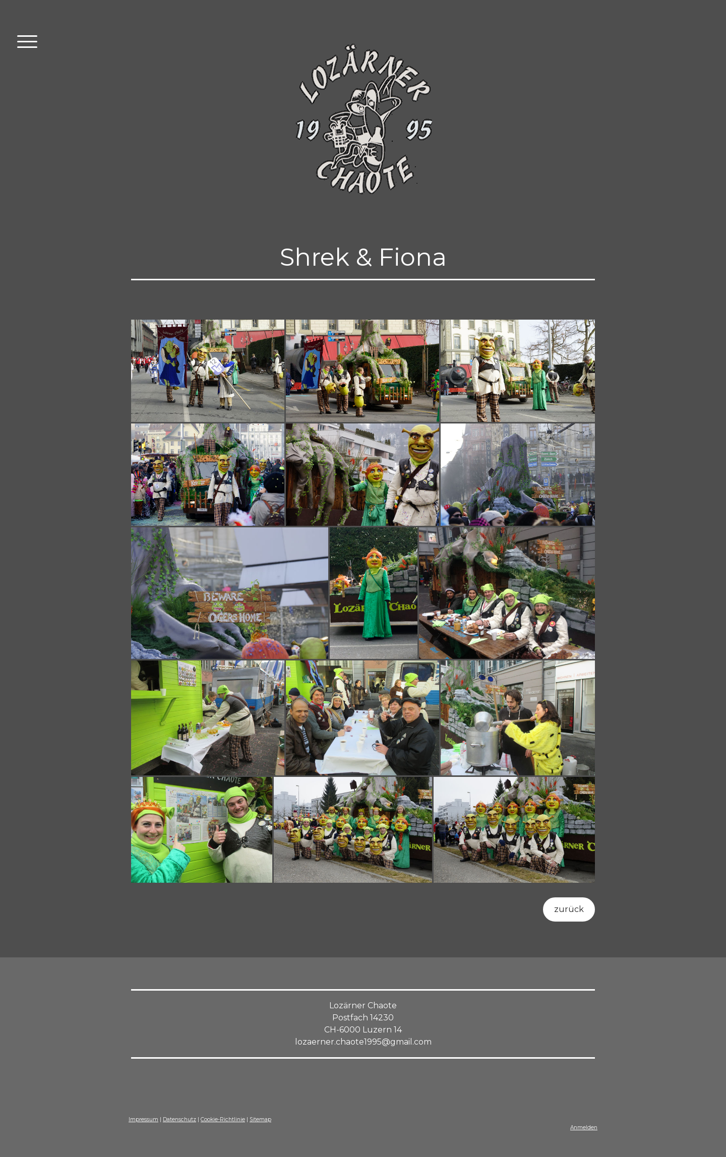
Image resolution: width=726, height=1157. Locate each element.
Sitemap (260, 1119)
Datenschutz (179, 1119)
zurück (569, 909)
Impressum (143, 1119)
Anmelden (583, 1127)
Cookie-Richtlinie (223, 1119)
